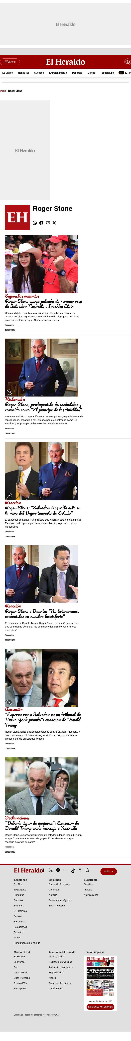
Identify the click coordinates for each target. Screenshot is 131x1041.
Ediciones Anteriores (100, 1007)
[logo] (21, 870)
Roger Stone (15, 91)
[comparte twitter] (54, 223)
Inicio (3, 91)
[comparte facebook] (41, 223)
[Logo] (65, 62)
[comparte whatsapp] (35, 223)
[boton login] (127, 62)
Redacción (9, 325)
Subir (109, 871)
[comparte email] (48, 223)
